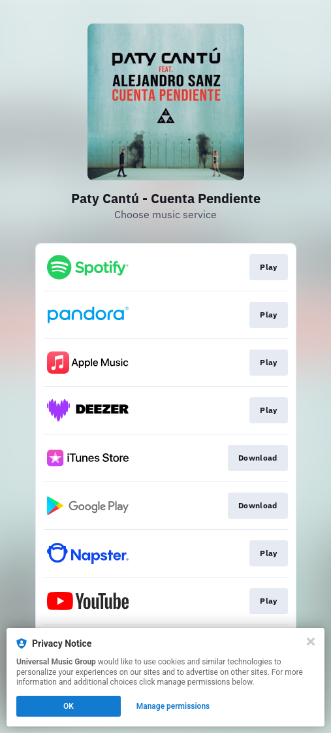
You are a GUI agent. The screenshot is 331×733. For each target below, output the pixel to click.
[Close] (310, 641)
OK (68, 706)
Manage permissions (173, 706)
